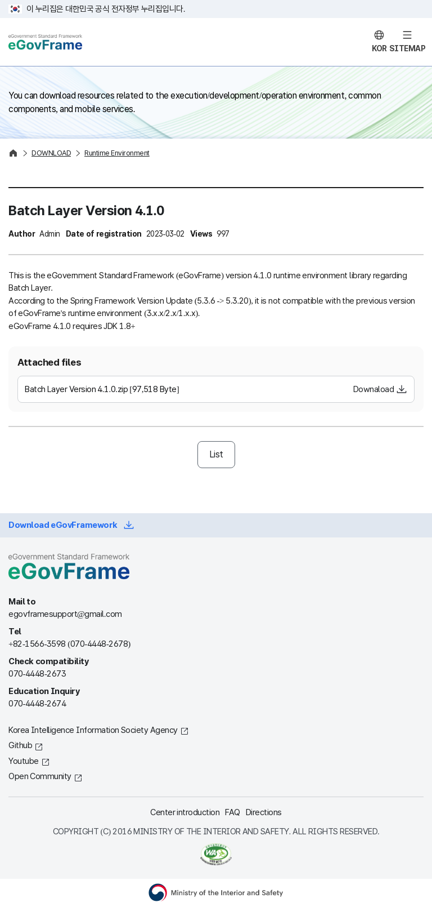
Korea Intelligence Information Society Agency (93, 730)
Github (20, 745)
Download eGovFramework (63, 525)
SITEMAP (407, 49)
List (216, 454)
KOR (379, 49)
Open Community (39, 776)
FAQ (232, 812)
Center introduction (184, 812)
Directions (264, 812)
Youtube (23, 761)
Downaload (373, 389)
